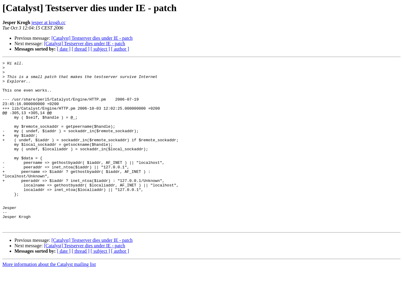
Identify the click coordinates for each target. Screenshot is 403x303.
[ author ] (120, 49)
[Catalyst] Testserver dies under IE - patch (92, 38)
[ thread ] (80, 49)
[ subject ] (100, 49)
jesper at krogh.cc (48, 22)
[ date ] (63, 49)
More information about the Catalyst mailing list (49, 297)
